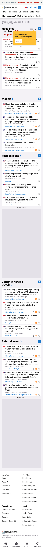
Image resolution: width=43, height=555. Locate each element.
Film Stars (18, 170)
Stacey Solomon (10, 312)
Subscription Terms (29, 521)
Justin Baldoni (10, 299)
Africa (7, 205)
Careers (5, 517)
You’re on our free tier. (20, 2)
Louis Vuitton (9, 194)
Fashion (8, 181)
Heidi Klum (8, 113)
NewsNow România (29, 490)
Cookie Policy (27, 513)
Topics (26, 546)
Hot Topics (12, 12)
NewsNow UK (27, 478)
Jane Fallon (9, 369)
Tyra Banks (9, 139)
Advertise (5, 513)
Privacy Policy (27, 509)
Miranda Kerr (9, 150)
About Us (5, 482)
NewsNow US (27, 482)
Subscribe (5, 490)
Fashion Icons (29, 16)
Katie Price (8, 336)
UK (20, 12)
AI (14, 336)
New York (28, 113)
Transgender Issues (25, 395)
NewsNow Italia (27, 494)
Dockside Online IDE (9, 521)
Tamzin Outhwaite (11, 395)
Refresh (37, 546)
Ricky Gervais (18, 369)
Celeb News (20, 126)
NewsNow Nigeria (28, 486)
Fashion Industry (20, 194)
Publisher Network (8, 509)
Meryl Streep (9, 170)
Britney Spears (10, 323)
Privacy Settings (28, 525)
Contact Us (6, 486)
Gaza (32, 12)
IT (17, 336)
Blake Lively (20, 299)
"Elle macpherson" (9, 16)
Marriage (21, 312)
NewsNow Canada (29, 498)
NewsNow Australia (29, 501)
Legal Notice (26, 517)
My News (16, 546)
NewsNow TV (6, 494)
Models (20, 16)
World (25, 12)
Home (4, 12)
